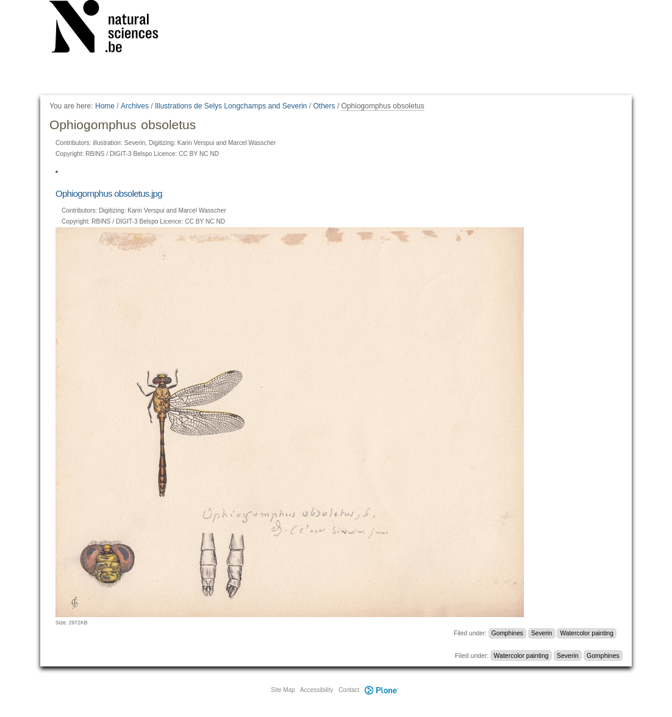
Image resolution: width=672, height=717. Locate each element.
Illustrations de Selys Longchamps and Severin (231, 106)
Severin (541, 633)
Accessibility (316, 690)
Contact (348, 690)
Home (105, 106)
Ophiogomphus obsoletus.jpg (108, 193)
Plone (381, 690)
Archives (135, 106)
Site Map (283, 690)
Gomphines (507, 633)
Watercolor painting (586, 633)
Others (324, 106)
